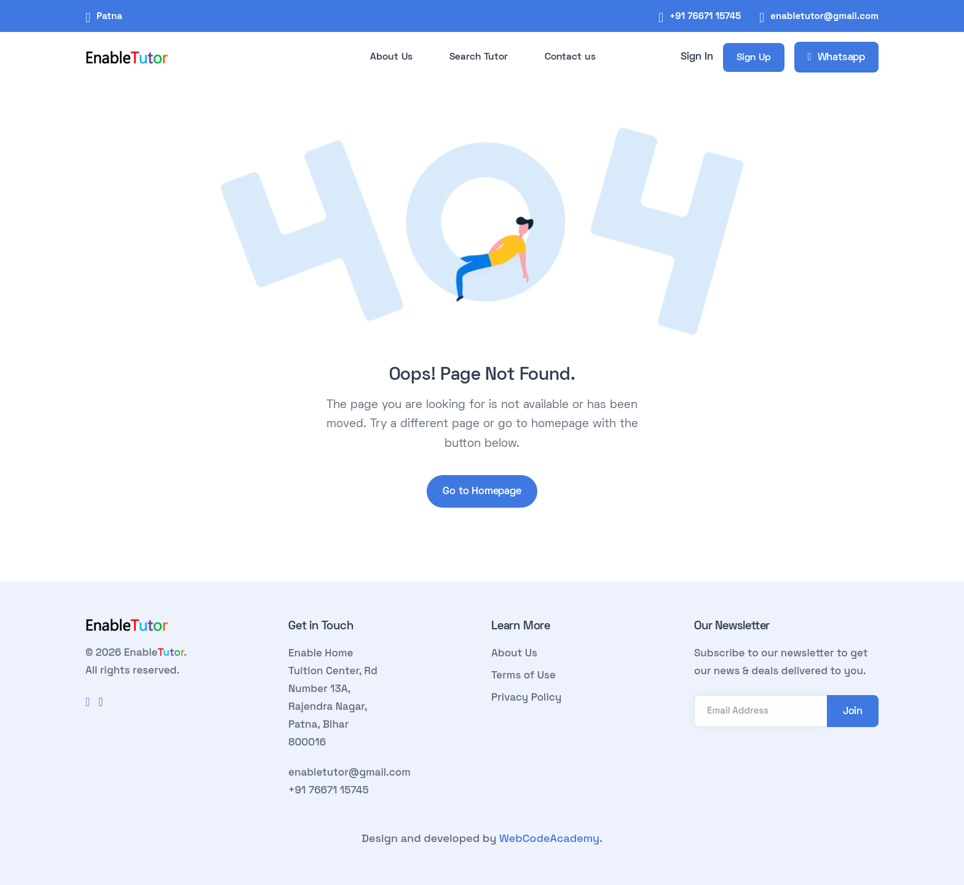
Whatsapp (836, 58)
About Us (391, 57)
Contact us (570, 57)
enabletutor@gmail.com (824, 16)
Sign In (697, 57)
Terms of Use (523, 675)
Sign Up (754, 57)
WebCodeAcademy (549, 838)
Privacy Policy (526, 697)
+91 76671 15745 (705, 16)
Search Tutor (478, 57)
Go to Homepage (482, 492)
